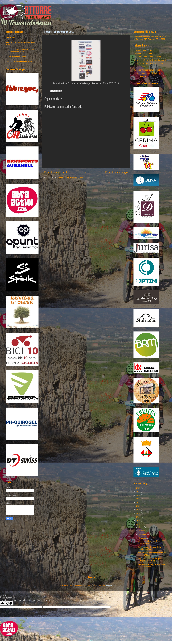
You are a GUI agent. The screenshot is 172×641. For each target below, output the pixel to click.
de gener (142, 538)
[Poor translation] (9, 603)
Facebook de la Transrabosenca (146, 54)
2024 (138, 492)
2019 (138, 510)
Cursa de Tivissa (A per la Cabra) (147, 57)
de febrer (143, 534)
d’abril (141, 527)
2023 (138, 495)
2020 (138, 506)
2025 (138, 488)
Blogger (109, 586)
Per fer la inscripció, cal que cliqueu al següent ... (149, 560)
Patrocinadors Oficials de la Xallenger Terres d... (149, 548)
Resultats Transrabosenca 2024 (19, 62)
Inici (86, 172)
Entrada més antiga (116, 172)
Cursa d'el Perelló (140, 76)
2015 (138, 524)
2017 (138, 517)
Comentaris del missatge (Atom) (70, 178)
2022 (138, 499)
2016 (138, 520)
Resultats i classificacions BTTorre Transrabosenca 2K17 (20, 51)
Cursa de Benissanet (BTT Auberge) (148, 70)
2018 (138, 513)
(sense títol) (10, 37)
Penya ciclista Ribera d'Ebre (145, 50)
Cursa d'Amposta (140, 67)
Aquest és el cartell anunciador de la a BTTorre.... (152, 554)
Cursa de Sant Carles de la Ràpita (147, 73)
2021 (138, 502)
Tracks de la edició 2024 (16, 57)
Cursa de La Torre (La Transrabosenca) (149, 60)
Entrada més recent (55, 172)
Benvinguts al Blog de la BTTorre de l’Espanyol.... (151, 565)
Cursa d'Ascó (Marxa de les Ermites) (148, 63)
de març (142, 531)
